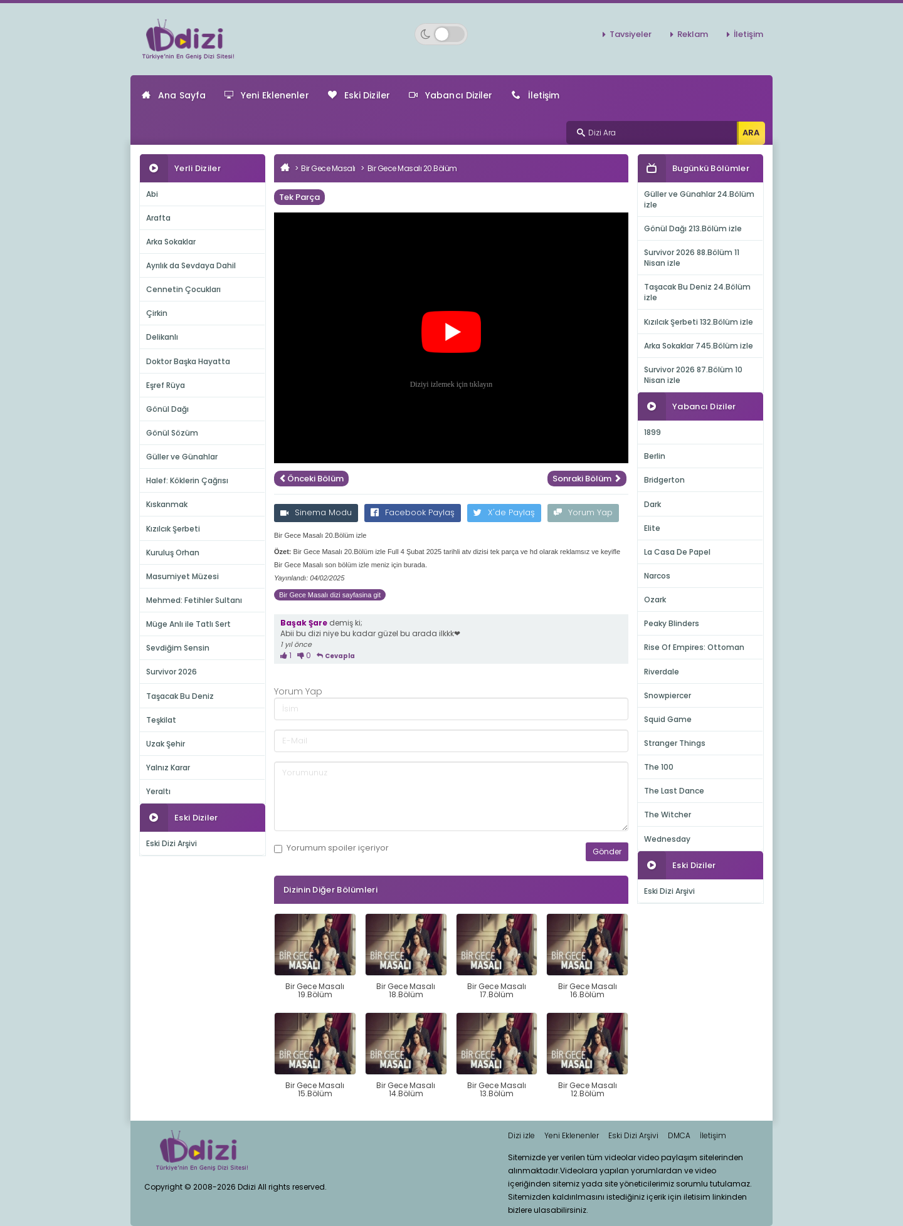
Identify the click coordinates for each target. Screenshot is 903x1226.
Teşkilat (161, 720)
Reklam (692, 34)
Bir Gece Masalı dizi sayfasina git (330, 595)
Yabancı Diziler (451, 95)
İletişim (748, 34)
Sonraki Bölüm (586, 479)
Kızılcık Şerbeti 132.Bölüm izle (698, 322)
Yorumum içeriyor (331, 848)
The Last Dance (674, 790)
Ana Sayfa (174, 95)
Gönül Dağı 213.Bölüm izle (693, 228)
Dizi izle (521, 1135)
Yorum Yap (583, 512)
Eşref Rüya (165, 385)
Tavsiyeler (631, 34)
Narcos (657, 575)
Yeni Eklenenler (266, 95)
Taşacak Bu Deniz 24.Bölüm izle (697, 292)
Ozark (655, 599)
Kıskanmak (166, 504)
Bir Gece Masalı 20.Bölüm (412, 168)
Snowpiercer (667, 695)
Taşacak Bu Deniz (180, 696)
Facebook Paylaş (413, 512)
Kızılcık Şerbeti (173, 528)
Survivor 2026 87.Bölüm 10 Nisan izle (693, 374)
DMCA (679, 1135)
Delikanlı (162, 337)
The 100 (658, 767)
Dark (652, 504)
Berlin (654, 456)
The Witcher (667, 814)
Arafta (158, 217)
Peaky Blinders (671, 623)
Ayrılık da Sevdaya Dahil (191, 265)
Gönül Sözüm (172, 432)
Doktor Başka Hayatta (188, 361)
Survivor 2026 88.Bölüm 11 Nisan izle (691, 257)
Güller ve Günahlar (182, 456)
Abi (152, 194)
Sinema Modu (316, 512)
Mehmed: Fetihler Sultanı (194, 600)
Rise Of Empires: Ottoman (694, 647)
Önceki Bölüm (311, 479)
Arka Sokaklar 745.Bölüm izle (698, 345)
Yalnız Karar (168, 767)
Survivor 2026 (171, 671)
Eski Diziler (359, 95)
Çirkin (156, 313)
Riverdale (661, 671)
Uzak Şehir (165, 743)
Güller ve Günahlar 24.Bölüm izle (699, 199)
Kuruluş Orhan (172, 552)
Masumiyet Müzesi (182, 576)
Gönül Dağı (167, 409)
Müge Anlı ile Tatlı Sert (188, 624)
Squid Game (668, 719)
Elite (652, 528)
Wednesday (667, 839)
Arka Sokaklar (171, 241)
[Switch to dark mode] (441, 34)
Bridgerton (664, 479)
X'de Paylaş (504, 512)
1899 (652, 432)
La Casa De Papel (677, 552)
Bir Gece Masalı (328, 168)
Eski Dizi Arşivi (171, 843)
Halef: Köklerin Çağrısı (187, 480)
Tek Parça (299, 197)
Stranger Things (674, 743)
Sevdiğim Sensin (177, 647)
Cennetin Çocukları (183, 289)
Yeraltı (158, 791)
